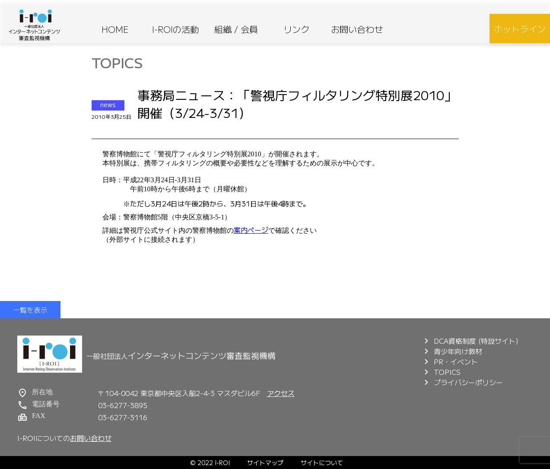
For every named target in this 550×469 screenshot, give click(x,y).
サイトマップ (265, 462)
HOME (115, 29)
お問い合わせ (357, 29)
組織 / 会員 (236, 29)
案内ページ (251, 230)
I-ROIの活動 (175, 29)
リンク (296, 29)
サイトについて (322, 462)
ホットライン (520, 28)
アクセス (281, 393)
